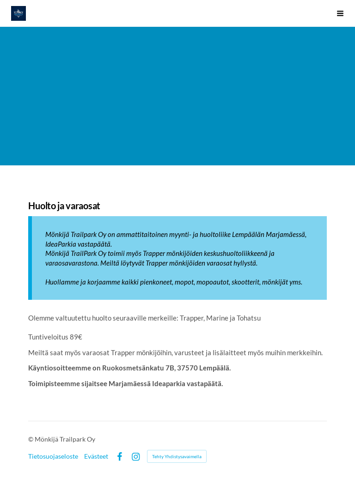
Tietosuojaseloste (53, 456)
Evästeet (96, 456)
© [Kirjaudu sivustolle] (31, 439)
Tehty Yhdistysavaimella (177, 456)
